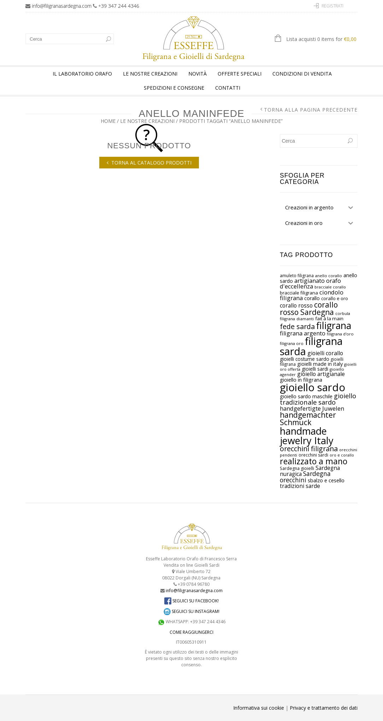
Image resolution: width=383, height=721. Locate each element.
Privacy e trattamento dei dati (324, 707)
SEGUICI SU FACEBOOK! (191, 601)
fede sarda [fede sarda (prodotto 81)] (297, 326)
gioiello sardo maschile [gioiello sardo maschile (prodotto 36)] (306, 396)
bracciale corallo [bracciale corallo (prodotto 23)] (330, 287)
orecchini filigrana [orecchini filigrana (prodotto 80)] (309, 448)
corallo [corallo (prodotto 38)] (312, 298)
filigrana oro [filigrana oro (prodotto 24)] (292, 343)
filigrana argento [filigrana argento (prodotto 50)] (302, 333)
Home (108, 121)
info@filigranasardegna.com (62, 5)
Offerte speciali (239, 73)
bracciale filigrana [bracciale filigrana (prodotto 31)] (299, 293)
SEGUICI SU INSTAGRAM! (191, 611)
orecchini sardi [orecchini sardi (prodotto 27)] (313, 455)
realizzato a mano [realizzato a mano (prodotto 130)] (313, 461)
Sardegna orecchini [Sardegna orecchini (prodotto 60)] (305, 476)
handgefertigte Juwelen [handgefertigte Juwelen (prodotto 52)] (312, 408)
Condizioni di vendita (302, 73)
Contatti (227, 87)
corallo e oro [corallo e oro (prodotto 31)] (334, 298)
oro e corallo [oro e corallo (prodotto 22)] (342, 455)
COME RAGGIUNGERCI (191, 632)
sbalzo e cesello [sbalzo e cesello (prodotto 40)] (326, 480)
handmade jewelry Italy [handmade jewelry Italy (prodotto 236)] (307, 435)
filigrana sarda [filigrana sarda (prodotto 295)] (311, 346)
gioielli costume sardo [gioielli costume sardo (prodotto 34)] (304, 359)
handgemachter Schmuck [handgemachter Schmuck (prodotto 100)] (308, 418)
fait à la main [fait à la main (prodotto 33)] (329, 318)
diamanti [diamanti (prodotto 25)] (305, 318)
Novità (197, 73)
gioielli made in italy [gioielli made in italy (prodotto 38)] (320, 363)
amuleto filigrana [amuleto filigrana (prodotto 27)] (297, 276)
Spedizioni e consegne (174, 87)
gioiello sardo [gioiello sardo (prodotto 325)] (312, 387)
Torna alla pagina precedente (311, 109)
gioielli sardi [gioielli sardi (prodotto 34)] (315, 368)
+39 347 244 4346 (118, 5)
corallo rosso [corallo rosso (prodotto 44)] (296, 305)
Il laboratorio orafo (82, 73)
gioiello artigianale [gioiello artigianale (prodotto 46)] (321, 374)
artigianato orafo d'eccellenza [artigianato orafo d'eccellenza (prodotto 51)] (310, 283)
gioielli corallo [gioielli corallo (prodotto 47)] (325, 353)
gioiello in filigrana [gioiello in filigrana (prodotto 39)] (301, 379)
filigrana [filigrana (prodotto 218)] (333, 325)
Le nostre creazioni (150, 73)
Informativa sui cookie (258, 707)
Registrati (332, 6)
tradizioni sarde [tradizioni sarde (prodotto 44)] (300, 486)
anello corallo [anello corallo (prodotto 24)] (328, 275)
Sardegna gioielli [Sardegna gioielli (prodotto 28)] (297, 468)
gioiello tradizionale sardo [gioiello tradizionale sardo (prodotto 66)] (318, 398)
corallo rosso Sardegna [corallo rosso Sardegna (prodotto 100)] (309, 308)
